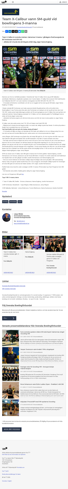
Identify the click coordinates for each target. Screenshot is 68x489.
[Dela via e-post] (25, 31)
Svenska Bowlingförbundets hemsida (13, 286)
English (10, 481)
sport (20, 202)
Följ (9, 318)
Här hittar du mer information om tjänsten (14, 454)
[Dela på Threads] (16, 31)
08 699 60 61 (21, 221)
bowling (5, 202)
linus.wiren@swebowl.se (21, 223)
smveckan (13, 202)
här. (23, 174)
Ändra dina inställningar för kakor (11, 474)
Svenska (4, 481)
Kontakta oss (20, 467)
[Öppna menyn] (13, 2)
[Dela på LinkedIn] (9, 31)
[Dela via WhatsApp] (22, 31)
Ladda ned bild (8, 272)
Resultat (4, 191)
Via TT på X (5, 471)
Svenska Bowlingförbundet (24, 27)
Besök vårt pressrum (12, 429)
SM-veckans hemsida (9, 289)
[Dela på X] (13, 31)
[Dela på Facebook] (6, 31)
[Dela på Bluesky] (19, 31)
